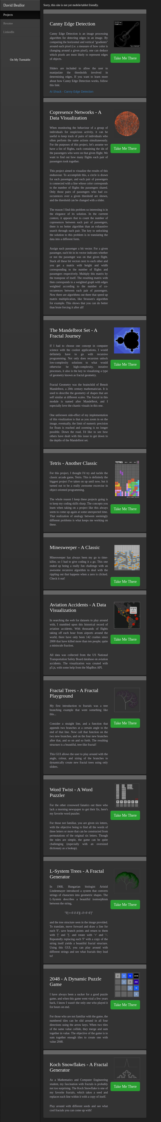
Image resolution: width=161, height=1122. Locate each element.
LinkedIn (8, 32)
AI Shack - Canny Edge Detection (71, 91)
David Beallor (14, 5)
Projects (13, 14)
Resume (8, 23)
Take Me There (125, 58)
